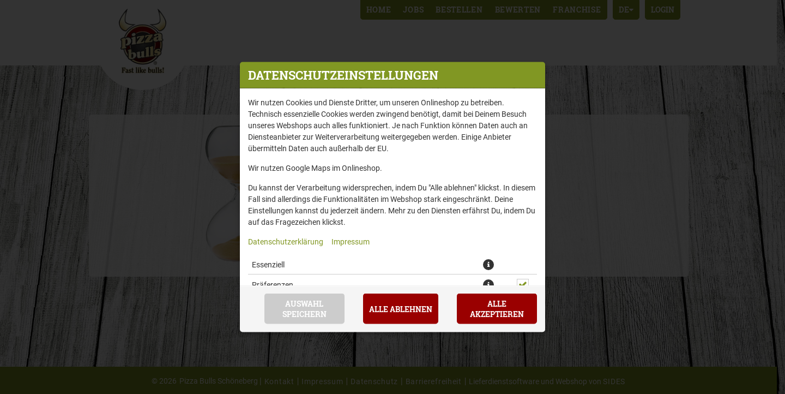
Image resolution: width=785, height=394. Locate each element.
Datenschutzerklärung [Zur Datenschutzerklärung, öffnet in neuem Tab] (285, 241)
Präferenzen (272, 284)
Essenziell (268, 264)
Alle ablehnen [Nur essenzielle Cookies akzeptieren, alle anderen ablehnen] (400, 308)
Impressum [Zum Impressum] (350, 241)
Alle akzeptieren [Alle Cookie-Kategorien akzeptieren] (497, 309)
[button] (488, 264)
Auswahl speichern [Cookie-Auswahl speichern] (304, 309)
